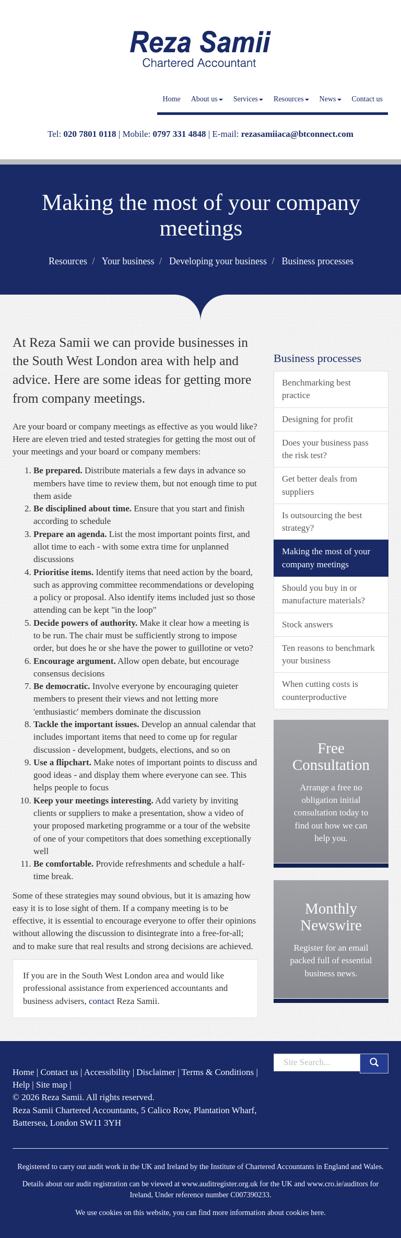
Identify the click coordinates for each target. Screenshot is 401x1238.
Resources (291, 99)
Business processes (318, 261)
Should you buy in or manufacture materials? (323, 594)
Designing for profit (317, 419)
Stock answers (307, 624)
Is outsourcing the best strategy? (322, 521)
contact (101, 1001)
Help (21, 1085)
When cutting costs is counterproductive (320, 690)
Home (171, 99)
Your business (128, 261)
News (330, 99)
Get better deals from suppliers (319, 485)
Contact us (367, 99)
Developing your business (218, 261)
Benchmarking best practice (316, 389)
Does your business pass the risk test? (325, 449)
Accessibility (107, 1072)
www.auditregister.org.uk (220, 1183)
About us (207, 99)
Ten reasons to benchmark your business (328, 654)
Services (248, 99)
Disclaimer (155, 1072)
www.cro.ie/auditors (337, 1183)
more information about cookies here (268, 1212)
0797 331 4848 (179, 134)
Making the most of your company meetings (326, 557)
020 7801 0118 (90, 134)
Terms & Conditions (218, 1072)
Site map (51, 1085)
